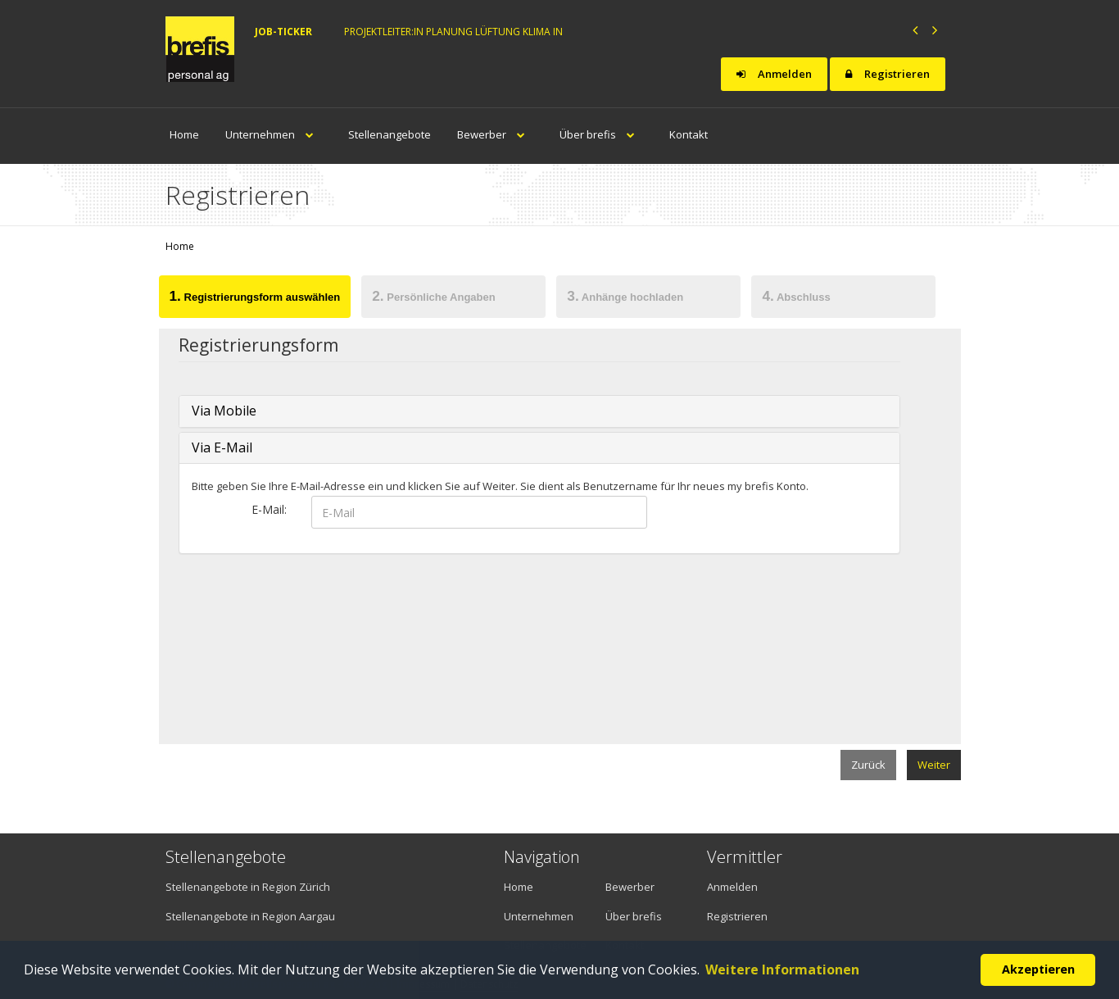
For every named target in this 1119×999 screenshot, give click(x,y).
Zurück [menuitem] (868, 764)
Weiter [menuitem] (933, 764)
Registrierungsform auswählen (255, 296)
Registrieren (887, 73)
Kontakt (688, 134)
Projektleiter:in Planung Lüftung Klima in (453, 32)
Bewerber (495, 134)
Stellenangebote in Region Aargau (250, 916)
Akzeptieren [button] (1038, 969)
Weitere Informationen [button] (782, 969)
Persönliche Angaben (433, 296)
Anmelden (774, 73)
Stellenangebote (389, 134)
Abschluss (796, 296)
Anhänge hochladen (625, 296)
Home (184, 134)
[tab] (254, 299)
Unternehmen (273, 134)
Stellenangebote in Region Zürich (247, 886)
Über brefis (601, 134)
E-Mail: (269, 509)
